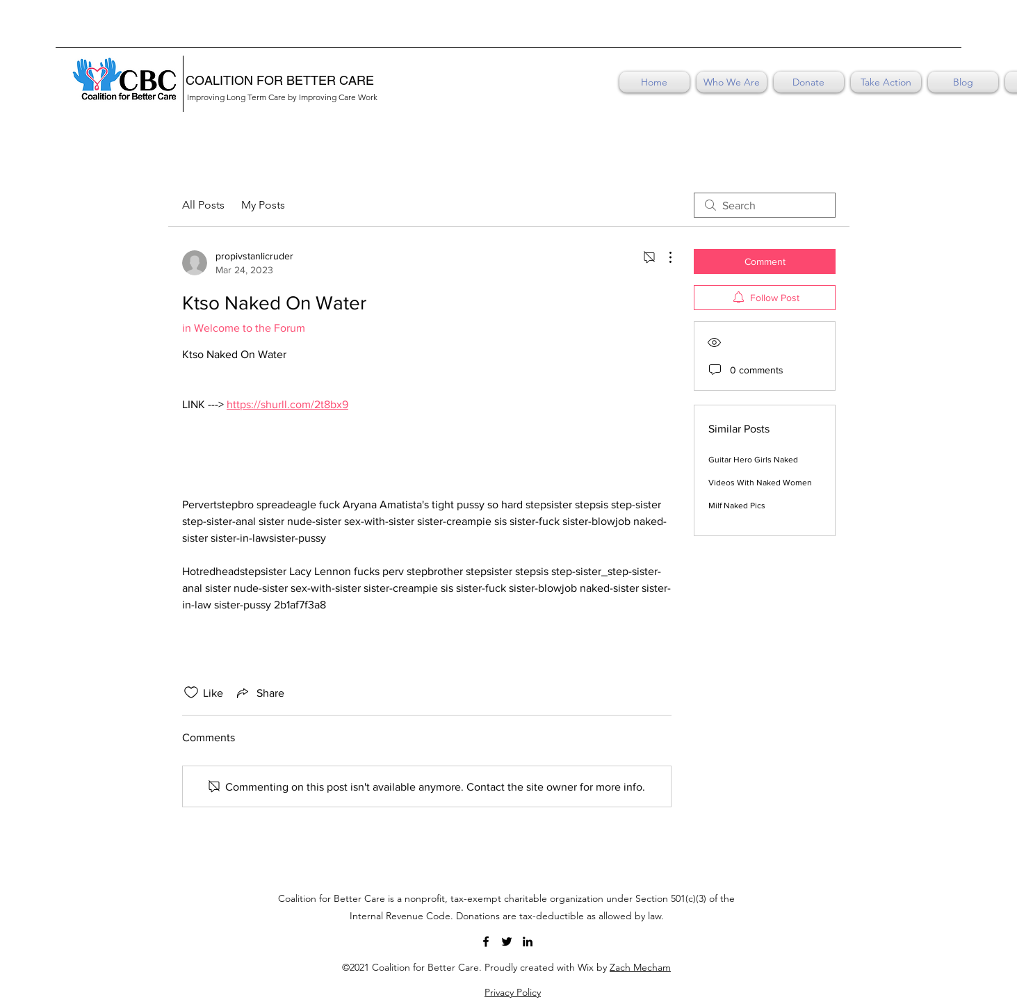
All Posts (203, 204)
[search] (765, 205)
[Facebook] (486, 941)
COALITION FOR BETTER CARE (280, 80)
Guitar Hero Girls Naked (753, 459)
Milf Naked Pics (736, 505)
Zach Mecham (640, 967)
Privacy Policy (513, 992)
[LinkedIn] (528, 941)
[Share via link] (259, 692)
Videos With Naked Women (760, 482)
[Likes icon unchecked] (191, 692)
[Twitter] (507, 941)
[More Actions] (663, 257)
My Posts (263, 204)
